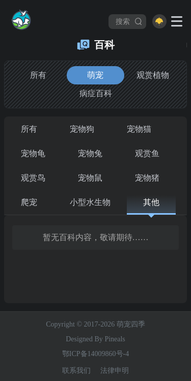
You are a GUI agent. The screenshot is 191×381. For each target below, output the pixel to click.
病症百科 (95, 93)
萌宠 (95, 75)
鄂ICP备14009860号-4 (95, 354)
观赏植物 (153, 75)
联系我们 (76, 370)
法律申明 (114, 370)
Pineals (114, 339)
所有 (38, 75)
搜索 (129, 21)
